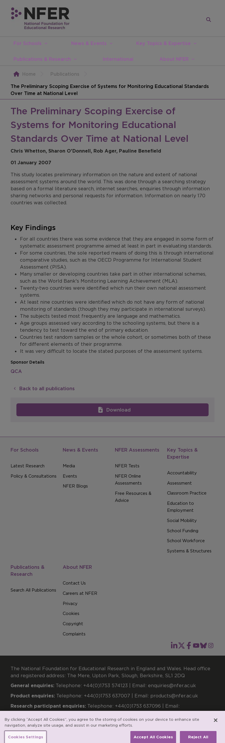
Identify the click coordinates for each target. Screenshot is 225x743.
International (118, 59)
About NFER (174, 59)
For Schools (27, 43)
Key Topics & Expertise (163, 43)
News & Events (89, 43)
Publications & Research (42, 59)
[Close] (215, 724)
